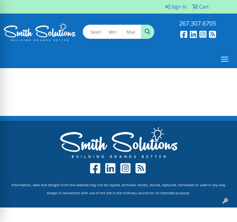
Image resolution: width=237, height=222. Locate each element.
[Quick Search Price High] (132, 32)
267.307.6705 (197, 23)
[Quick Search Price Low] (114, 32)
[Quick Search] (94, 32)
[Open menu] (224, 59)
